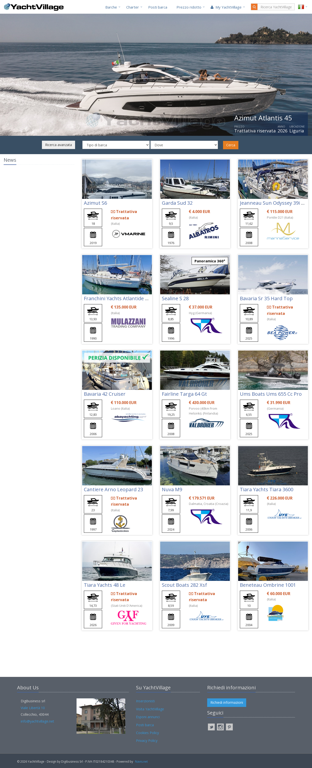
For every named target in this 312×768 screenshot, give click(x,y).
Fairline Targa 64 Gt (184, 394)
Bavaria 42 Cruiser (105, 394)
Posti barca (157, 7)
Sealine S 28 (175, 298)
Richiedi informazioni (226, 702)
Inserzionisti (145, 701)
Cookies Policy (147, 732)
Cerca (230, 145)
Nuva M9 (172, 489)
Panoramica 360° (210, 260)
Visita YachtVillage (150, 709)
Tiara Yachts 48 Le (104, 585)
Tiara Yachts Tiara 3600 (266, 489)
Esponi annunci (148, 717)
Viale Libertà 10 (33, 707)
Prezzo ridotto (188, 7)
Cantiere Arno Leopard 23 (113, 489)
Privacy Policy (146, 740)
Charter (132, 7)
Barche (111, 7)
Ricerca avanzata (58, 144)
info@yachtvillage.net (37, 721)
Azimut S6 (95, 203)
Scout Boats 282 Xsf (184, 585)
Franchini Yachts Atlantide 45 (117, 298)
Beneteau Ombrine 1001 (268, 585)
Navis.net (141, 761)
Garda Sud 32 (177, 203)
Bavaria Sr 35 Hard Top (266, 298)
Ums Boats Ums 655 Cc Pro (271, 394)
